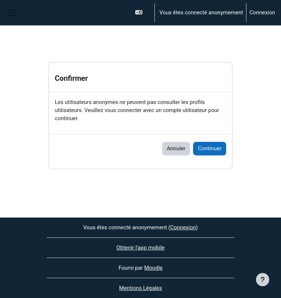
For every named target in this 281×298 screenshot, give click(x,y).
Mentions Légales (140, 288)
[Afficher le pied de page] (262, 279)
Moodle (153, 268)
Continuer (209, 148)
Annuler (176, 148)
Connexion (262, 12)
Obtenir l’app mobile (141, 247)
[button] (142, 12)
